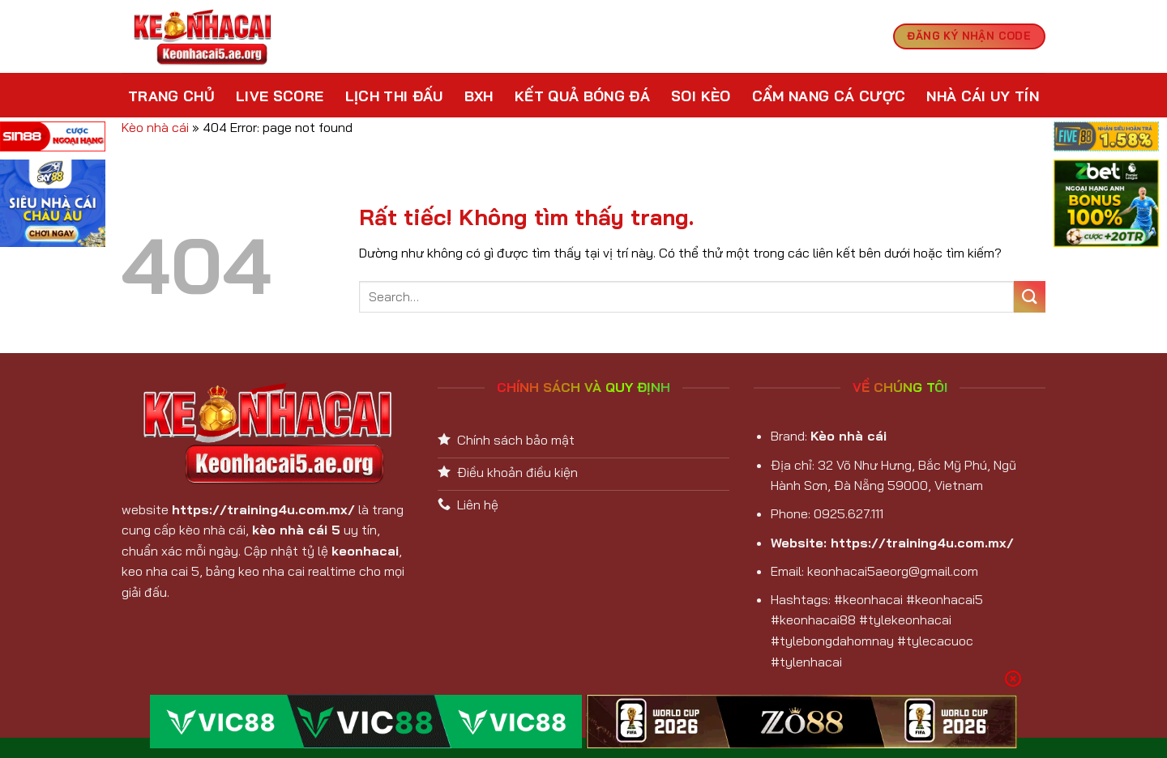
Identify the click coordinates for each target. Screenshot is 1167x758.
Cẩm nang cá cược (829, 95)
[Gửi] (1029, 297)
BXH (479, 95)
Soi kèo (700, 95)
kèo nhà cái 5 (296, 530)
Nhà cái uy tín (982, 95)
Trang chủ (171, 95)
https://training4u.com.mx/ (263, 509)
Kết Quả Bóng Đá (582, 95)
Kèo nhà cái (155, 127)
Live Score (280, 95)
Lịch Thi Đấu (394, 95)
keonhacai (365, 551)
